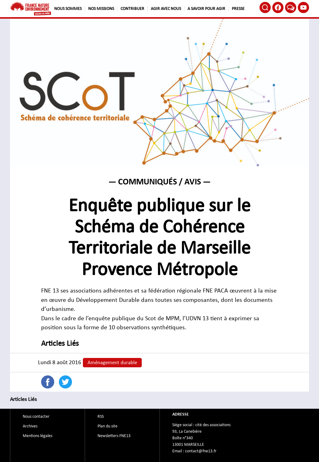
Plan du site (107, 426)
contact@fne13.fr (201, 451)
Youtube (303, 7)
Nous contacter (36, 416)
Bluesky (290, 7)
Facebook (278, 7)
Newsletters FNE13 (114, 436)
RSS (101, 416)
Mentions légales (37, 436)
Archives (30, 426)
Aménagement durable (112, 362)
